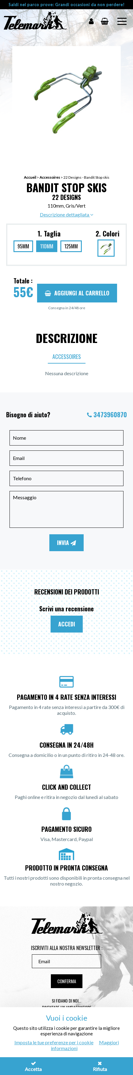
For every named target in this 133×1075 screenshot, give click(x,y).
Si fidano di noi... (66, 1000)
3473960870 (110, 414)
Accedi (66, 624)
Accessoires (50, 177)
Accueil (30, 177)
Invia (66, 543)
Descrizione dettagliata (66, 214)
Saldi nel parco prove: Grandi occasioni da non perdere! (67, 4)
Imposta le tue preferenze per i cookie (53, 1042)
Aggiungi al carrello (77, 293)
